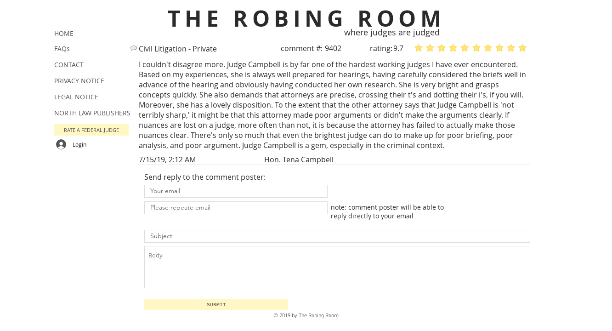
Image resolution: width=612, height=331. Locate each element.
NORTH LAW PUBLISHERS (92, 112)
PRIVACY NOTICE (79, 80)
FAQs (62, 48)
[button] (216, 304)
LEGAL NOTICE (76, 96)
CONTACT (69, 64)
